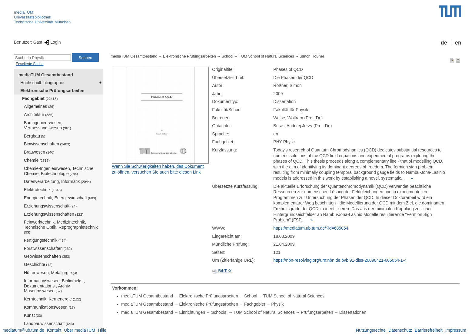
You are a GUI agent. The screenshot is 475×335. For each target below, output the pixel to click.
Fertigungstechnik (45, 240)
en (458, 43)
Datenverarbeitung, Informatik (57, 181)
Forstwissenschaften (48, 248)
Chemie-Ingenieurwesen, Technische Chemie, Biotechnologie (58, 171)
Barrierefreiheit (429, 330)
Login (52, 42)
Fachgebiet (40, 98)
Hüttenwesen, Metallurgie (50, 272)
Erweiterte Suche (29, 64)
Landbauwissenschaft (49, 323)
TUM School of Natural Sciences (266, 56)
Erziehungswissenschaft (50, 206)
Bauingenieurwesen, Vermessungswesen (47, 125)
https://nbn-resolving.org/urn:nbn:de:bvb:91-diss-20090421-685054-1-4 (340, 260)
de (444, 43)
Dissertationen (353, 312)
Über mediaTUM (79, 330)
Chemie (37, 160)
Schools (219, 312)
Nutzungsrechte (371, 330)
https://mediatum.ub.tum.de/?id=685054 (310, 228)
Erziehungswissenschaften (53, 214)
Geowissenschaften (47, 256)
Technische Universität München (42, 22)
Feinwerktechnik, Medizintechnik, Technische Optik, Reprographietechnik (61, 227)
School (227, 56)
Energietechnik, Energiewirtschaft (60, 197)
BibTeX (221, 270)
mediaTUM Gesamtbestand (45, 74)
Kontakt (54, 330)
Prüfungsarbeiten (317, 312)
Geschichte (38, 264)
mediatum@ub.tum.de (23, 330)
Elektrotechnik (43, 189)
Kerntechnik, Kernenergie (52, 299)
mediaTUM (23, 12)
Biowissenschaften (47, 143)
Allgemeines (39, 106)
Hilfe (102, 330)
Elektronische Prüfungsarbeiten (52, 90)
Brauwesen (39, 152)
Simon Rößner (312, 56)
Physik (277, 304)
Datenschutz (400, 330)
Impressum (455, 330)
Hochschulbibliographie (42, 82)
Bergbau (34, 136)
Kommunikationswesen (49, 307)
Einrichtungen (192, 312)
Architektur (38, 114)
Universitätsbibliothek (32, 17)
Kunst (33, 315)
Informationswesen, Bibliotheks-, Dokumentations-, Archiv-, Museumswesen (54, 286)
